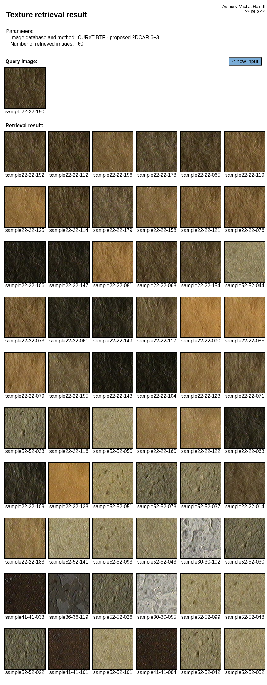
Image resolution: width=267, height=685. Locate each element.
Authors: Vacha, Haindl (243, 6)
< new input (245, 61)
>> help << (255, 11)
